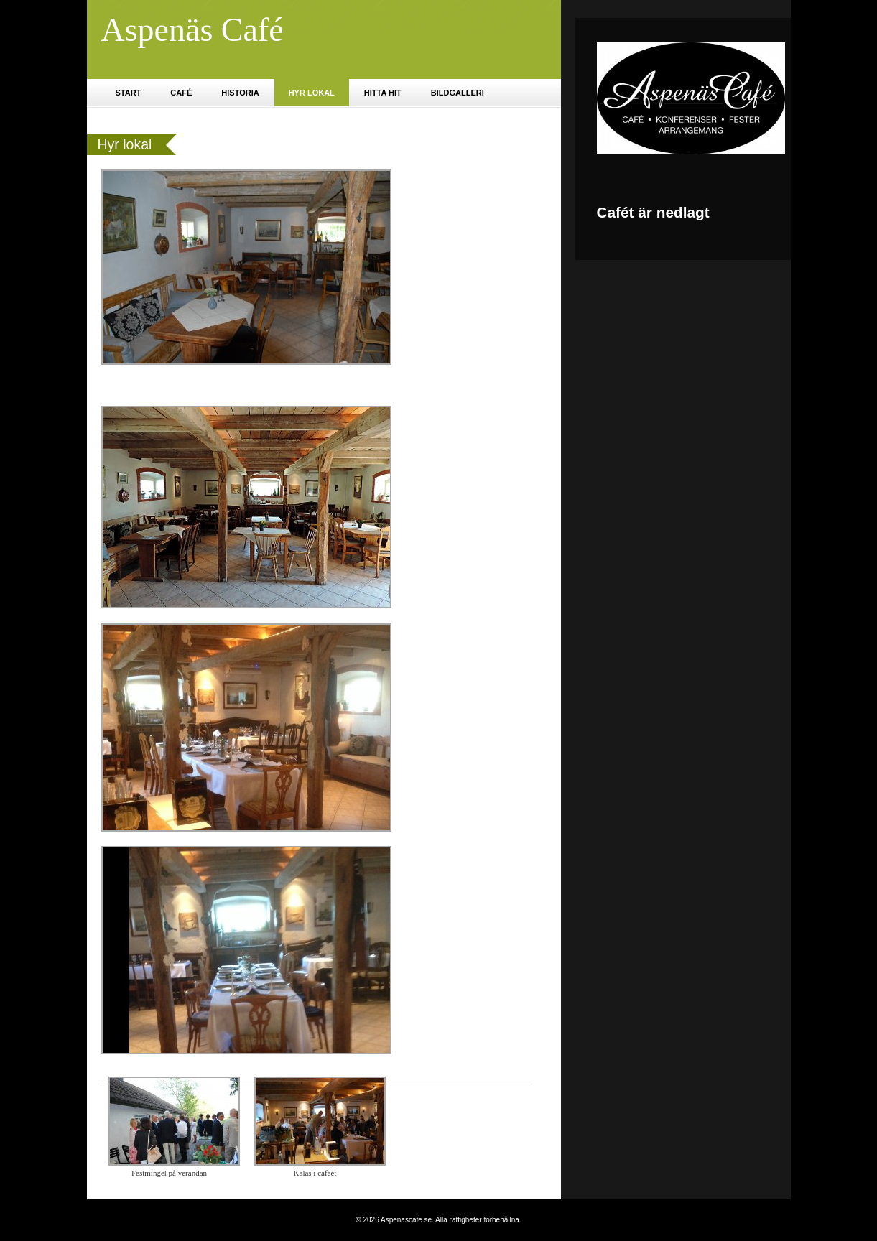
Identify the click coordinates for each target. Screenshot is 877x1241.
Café (181, 92)
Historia (240, 92)
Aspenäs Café (192, 29)
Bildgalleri (457, 92)
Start (128, 92)
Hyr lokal (312, 92)
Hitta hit (383, 92)
